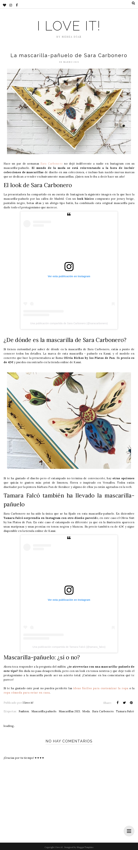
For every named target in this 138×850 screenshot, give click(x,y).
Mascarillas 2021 (69, 711)
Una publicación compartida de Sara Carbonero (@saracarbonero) (69, 323)
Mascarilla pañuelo (43, 711)
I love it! (69, 26)
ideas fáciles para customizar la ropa (100, 688)
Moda (86, 711)
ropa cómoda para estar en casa (27, 692)
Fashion (24, 711)
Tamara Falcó (125, 711)
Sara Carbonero (51, 163)
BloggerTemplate (85, 847)
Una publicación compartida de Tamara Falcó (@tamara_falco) (69, 646)
